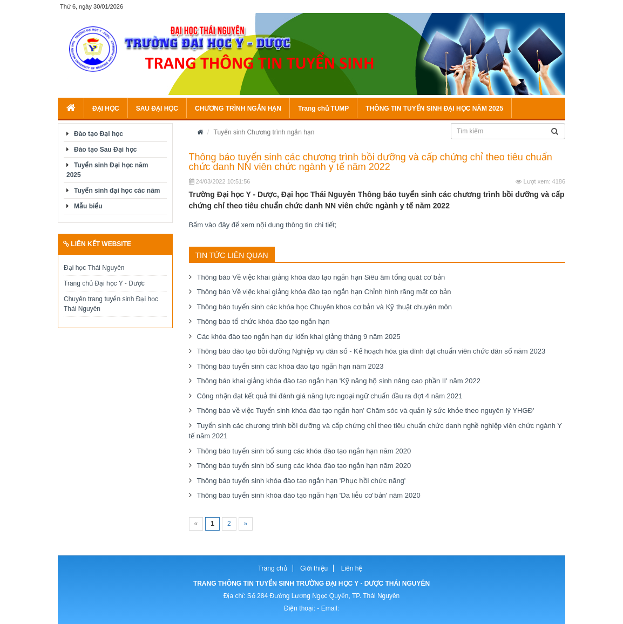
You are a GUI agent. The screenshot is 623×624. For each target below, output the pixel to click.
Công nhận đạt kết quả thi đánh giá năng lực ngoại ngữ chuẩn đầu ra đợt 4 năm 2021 (330, 396)
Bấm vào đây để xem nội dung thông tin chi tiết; (263, 225)
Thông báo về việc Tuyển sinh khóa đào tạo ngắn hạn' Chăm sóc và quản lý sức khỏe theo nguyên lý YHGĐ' (365, 410)
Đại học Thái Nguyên (94, 268)
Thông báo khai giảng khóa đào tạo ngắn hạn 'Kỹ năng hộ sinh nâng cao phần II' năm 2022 (339, 381)
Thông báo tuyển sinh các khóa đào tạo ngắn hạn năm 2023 (290, 366)
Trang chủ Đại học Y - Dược (104, 283)
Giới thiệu (314, 568)
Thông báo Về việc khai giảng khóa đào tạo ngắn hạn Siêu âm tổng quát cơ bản (321, 277)
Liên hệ (352, 568)
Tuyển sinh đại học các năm (117, 190)
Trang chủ (272, 568)
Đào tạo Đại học (98, 134)
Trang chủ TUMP (323, 108)
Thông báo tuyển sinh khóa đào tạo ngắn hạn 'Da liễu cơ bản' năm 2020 (309, 495)
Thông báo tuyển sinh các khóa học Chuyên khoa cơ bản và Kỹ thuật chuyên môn (324, 307)
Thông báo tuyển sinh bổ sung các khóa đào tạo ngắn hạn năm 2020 (304, 451)
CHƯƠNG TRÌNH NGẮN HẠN (238, 108)
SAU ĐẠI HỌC (157, 108)
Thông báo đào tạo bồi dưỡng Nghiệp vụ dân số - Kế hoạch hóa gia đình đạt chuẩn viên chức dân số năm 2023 (371, 351)
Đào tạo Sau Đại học (105, 149)
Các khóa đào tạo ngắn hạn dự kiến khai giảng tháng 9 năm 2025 (299, 337)
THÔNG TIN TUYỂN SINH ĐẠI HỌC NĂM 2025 (434, 108)
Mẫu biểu (88, 206)
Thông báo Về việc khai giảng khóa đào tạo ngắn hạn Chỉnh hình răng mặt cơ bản (324, 292)
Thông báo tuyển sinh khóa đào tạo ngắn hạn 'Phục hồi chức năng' (301, 481)
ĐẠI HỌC (105, 108)
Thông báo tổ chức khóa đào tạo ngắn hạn (263, 321)
